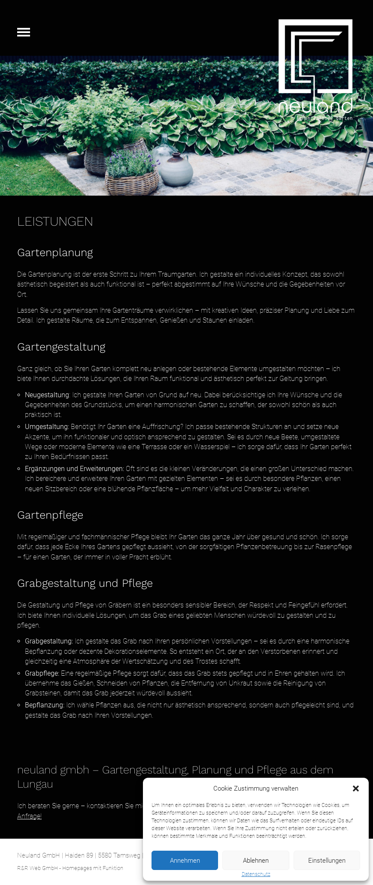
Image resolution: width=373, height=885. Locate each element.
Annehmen (185, 860)
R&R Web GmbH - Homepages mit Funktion (70, 868)
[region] (186, 126)
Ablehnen (256, 860)
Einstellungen (327, 860)
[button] (356, 788)
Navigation (23, 32)
